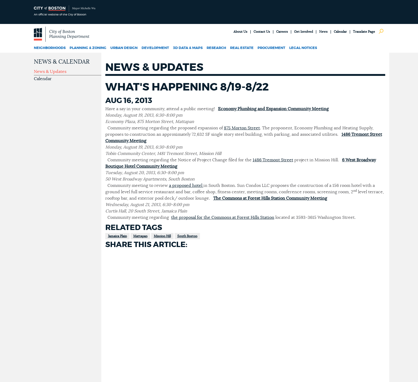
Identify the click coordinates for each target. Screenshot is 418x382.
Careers (282, 31)
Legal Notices (303, 48)
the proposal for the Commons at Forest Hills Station (222, 217)
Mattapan (140, 236)
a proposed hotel (186, 185)
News (323, 31)
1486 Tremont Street (273, 160)
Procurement (271, 48)
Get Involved (303, 31)
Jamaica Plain (117, 236)
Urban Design (124, 48)
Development (155, 48)
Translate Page (364, 31)
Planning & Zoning (88, 48)
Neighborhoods (50, 48)
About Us (240, 31)
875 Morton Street (242, 128)
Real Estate (242, 48)
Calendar (340, 31)
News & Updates (50, 71)
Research (216, 48)
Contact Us (262, 31)
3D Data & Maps (188, 48)
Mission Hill (162, 236)
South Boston (187, 236)
